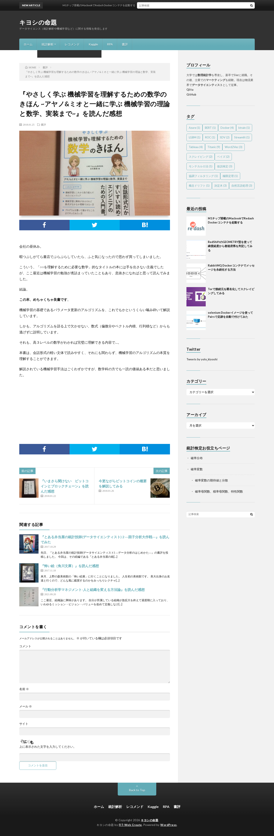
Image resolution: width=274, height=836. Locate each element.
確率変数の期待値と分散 (211, 480)
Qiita (189, 89)
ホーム (28, 44)
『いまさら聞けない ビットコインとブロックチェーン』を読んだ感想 (65, 486)
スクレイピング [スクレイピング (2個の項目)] (200, 156)
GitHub (191, 94)
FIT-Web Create (130, 825)
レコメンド (72, 44)
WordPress (168, 825)
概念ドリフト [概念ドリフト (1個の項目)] (199, 185)
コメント (25, 646)
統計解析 (48, 44)
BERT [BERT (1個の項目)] (210, 127)
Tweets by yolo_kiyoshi (201, 359)
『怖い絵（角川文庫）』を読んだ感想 (70, 566)
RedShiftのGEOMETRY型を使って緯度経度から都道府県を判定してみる (230, 246)
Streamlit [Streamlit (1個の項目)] (242, 137)
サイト (23, 723)
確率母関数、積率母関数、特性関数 (219, 491)
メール (25, 706)
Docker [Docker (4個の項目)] (227, 127)
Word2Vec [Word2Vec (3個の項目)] (233, 147)
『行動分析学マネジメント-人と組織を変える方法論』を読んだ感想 (93, 589)
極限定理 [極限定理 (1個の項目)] (230, 176)
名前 (24, 689)
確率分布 (197, 458)
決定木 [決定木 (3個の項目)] (220, 185)
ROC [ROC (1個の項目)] (210, 137)
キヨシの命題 (38, 22)
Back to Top (137, 790)
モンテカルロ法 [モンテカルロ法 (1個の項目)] (200, 166)
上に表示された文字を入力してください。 (47, 746)
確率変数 (197, 469)
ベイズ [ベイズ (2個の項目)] (223, 156)
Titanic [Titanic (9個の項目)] (213, 147)
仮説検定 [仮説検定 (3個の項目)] (224, 166)
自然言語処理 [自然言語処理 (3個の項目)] (241, 185)
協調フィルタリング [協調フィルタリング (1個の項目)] (203, 176)
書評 (125, 44)
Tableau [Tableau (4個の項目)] (196, 147)
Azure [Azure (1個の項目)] (194, 127)
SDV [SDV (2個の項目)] (224, 137)
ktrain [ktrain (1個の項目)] (244, 127)
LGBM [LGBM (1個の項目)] (194, 137)
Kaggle (93, 44)
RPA (110, 44)
